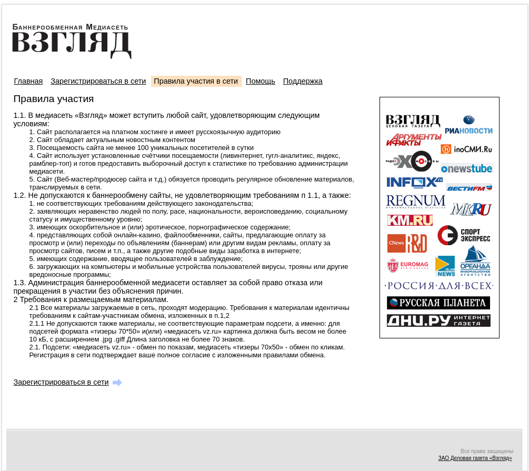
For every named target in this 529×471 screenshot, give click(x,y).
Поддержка (303, 81)
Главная (28, 81)
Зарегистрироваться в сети (98, 81)
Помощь (260, 81)
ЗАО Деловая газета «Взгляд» (475, 458)
